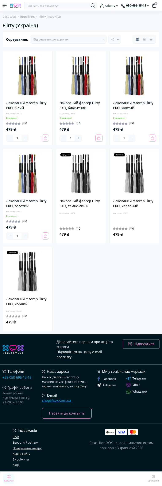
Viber (133, 385)
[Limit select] (114, 39)
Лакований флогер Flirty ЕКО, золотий (26, 203)
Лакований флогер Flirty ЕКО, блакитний (79, 105)
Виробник (27, 17)
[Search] (93, 5)
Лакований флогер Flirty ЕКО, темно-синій (79, 203)
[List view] (144, 39)
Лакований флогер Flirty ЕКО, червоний (133, 203)
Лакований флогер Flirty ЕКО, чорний (26, 301)
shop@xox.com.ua (56, 400)
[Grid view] (137, 39)
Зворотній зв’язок (25, 442)
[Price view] (151, 39)
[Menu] (5, 5)
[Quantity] (17, 138)
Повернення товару (27, 448)
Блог (16, 437)
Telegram (136, 378)
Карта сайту (21, 454)
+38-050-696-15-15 (17, 377)
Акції (16, 465)
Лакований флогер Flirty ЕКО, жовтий (133, 105)
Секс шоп (9, 17)
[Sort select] (69, 39)
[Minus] (9, 138)
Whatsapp (136, 391)
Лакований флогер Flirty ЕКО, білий (26, 105)
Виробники (21, 459)
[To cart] (45, 138)
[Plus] (25, 138)
